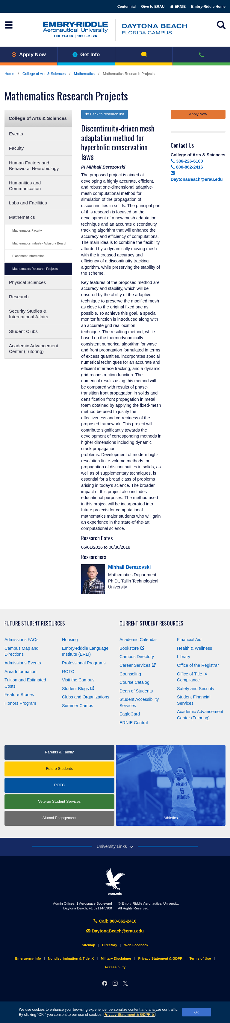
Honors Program (20, 703)
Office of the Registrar (198, 665)
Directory (109, 945)
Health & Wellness (194, 648)
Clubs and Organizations (85, 697)
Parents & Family (59, 752)
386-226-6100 (187, 161)
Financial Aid (189, 639)
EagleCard (129, 714)
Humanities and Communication (25, 185)
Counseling (130, 674)
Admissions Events (22, 662)
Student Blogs (78, 688)
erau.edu (115, 881)
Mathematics (84, 74)
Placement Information (28, 256)
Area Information (20, 671)
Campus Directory (136, 656)
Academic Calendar (138, 639)
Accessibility (115, 967)
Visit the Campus (78, 680)
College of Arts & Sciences (44, 74)
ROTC (68, 671)
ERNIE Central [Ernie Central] (133, 722)
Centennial (126, 6)
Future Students (59, 769)
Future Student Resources (34, 623)
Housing (70, 639)
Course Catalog (134, 682)
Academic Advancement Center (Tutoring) (33, 348)
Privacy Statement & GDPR (129, 1015)
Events (16, 133)
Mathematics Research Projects (35, 268)
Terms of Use (200, 958)
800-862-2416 (187, 167)
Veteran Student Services (59, 801)
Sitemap (88, 945)
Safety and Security (195, 688)
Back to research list (104, 114)
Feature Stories (19, 694)
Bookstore (131, 648)
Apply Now (28, 54)
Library (183, 656)
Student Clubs (23, 331)
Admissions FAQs (21, 639)
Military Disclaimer (116, 958)
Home (9, 74)
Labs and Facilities (28, 202)
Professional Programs (84, 662)
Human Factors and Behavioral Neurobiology (34, 165)
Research (18, 296)
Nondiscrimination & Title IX (71, 958)
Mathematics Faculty (27, 230)
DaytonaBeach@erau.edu (115, 931)
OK (196, 1012)
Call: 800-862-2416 (114, 921)
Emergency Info (28, 958)
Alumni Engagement (59, 818)
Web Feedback (136, 945)
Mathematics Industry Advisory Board (39, 243)
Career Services (137, 665)
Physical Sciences (27, 282)
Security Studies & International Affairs (28, 313)
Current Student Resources (151, 623)
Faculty (16, 148)
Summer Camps (77, 705)
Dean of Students (136, 691)
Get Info (86, 54)
